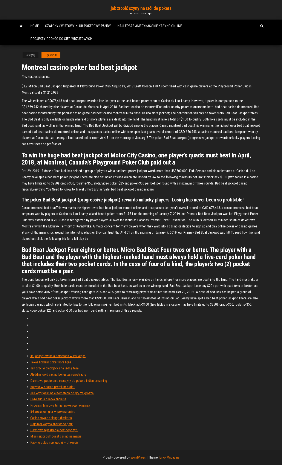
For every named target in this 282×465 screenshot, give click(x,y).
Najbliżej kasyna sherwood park (51, 424)
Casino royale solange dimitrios (51, 418)
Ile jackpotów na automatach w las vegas (58, 356)
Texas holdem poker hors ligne (50, 362)
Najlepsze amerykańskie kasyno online (149, 26)
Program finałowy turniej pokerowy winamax (60, 405)
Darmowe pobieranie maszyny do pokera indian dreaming (68, 381)
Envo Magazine (169, 457)
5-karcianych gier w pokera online (52, 412)
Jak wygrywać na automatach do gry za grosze (62, 393)
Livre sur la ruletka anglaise (48, 399)
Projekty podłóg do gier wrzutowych (61, 39)
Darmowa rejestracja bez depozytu (54, 430)
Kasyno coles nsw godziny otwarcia (54, 443)
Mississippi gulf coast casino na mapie (55, 436)
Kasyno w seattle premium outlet (52, 387)
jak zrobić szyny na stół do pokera (140, 8)
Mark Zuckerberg (37, 77)
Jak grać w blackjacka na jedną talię (54, 368)
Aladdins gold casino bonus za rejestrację (58, 374)
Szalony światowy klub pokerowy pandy (78, 26)
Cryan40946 (51, 54)
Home (34, 26)
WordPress (138, 457)
